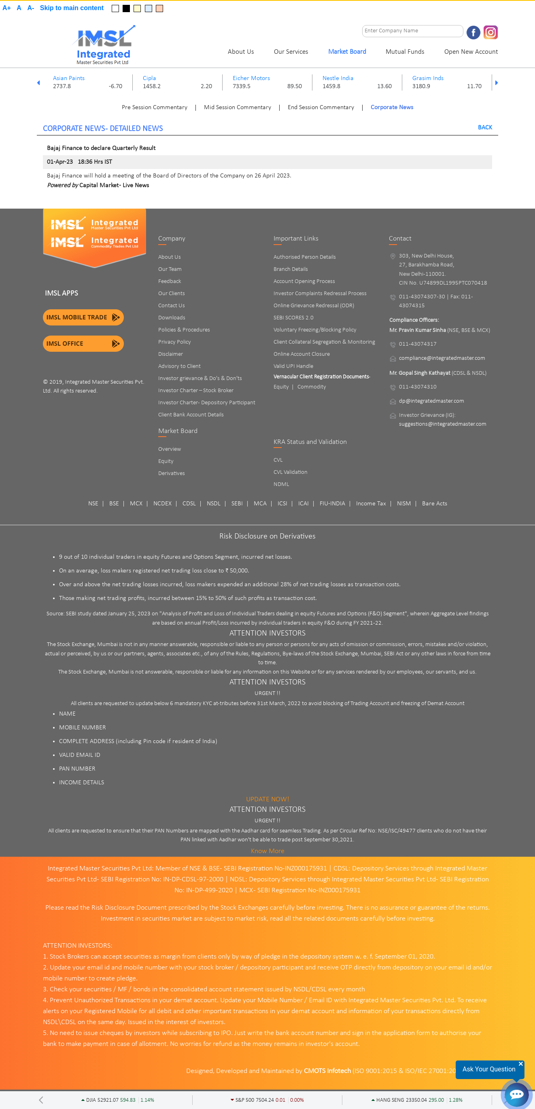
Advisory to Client (179, 366)
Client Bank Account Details (191, 415)
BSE (114, 504)
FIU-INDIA (332, 504)
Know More (267, 851)
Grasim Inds (428, 78)
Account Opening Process (304, 282)
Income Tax (371, 504)
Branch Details (291, 269)
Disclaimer (170, 354)
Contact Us (171, 306)
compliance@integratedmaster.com (442, 358)
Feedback (169, 282)
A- (30, 7)
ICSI (282, 504)
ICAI (303, 504)
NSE (93, 504)
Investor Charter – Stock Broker (196, 391)
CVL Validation (291, 472)
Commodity (311, 387)
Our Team (170, 269)
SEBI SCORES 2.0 (294, 318)
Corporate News (392, 108)
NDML (281, 485)
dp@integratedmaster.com (431, 401)
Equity (166, 461)
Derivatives (171, 474)
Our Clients (171, 294)
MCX (136, 504)
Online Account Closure (302, 354)
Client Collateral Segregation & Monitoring (324, 342)
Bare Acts (434, 504)
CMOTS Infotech (327, 1071)
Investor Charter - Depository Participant (206, 403)
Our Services (291, 52)
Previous (38, 83)
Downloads (171, 318)
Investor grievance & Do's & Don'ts (200, 379)
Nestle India (338, 78)
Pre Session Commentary (154, 108)
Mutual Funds (405, 52)
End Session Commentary (321, 108)
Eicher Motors (251, 78)
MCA (260, 504)
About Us (241, 52)
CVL (278, 460)
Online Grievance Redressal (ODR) (314, 306)
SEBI (237, 504)
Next (497, 83)
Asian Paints (69, 78)
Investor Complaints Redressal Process (320, 294)
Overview (169, 449)
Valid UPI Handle (293, 366)
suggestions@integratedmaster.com (442, 424)
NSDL (214, 504)
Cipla (149, 78)
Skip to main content (72, 7)
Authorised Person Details (305, 257)
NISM (404, 504)
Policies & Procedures (184, 330)
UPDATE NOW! (267, 799)
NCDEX (162, 504)
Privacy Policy (174, 342)
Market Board (347, 52)
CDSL (189, 504)
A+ (6, 7)
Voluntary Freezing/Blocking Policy (315, 330)
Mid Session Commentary (237, 108)
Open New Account (471, 52)
